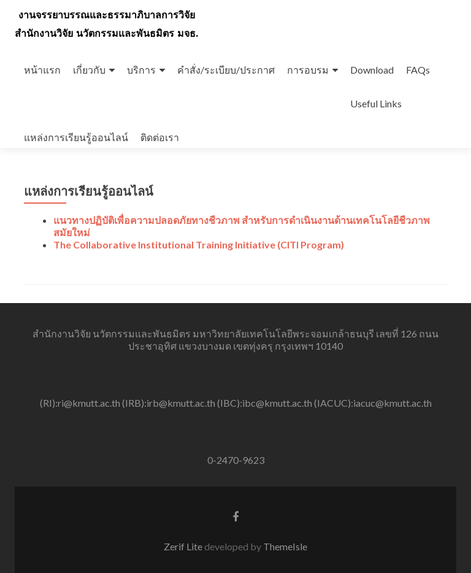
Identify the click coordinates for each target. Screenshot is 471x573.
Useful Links (376, 103)
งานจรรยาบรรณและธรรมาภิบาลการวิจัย (106, 15)
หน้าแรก (42, 69)
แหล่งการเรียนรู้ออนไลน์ (76, 137)
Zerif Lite (184, 546)
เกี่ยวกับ (89, 69)
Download (372, 69)
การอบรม (308, 69)
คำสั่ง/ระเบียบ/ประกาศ (226, 69)
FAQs (418, 69)
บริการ (141, 69)
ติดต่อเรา (159, 137)
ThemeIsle (285, 546)
